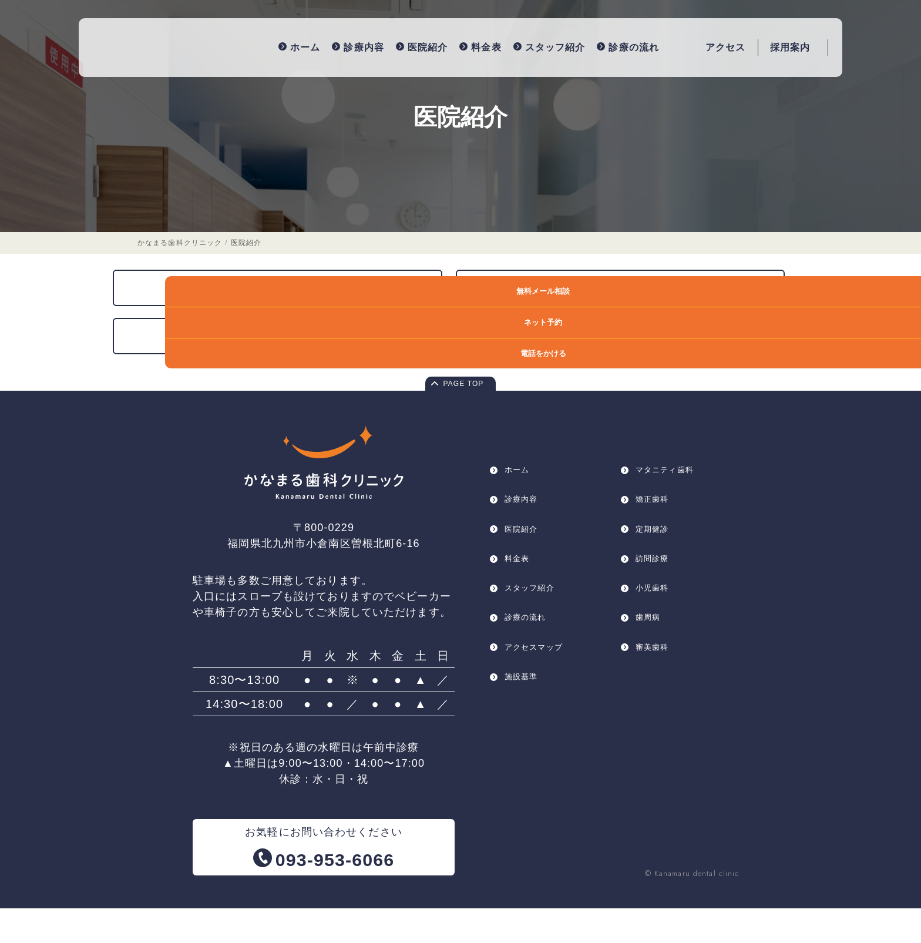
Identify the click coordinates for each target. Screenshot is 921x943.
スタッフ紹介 (528, 45)
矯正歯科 (655, 539)
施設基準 (524, 736)
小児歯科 (655, 638)
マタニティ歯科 (671, 506)
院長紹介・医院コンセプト (290, 366)
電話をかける (878, 353)
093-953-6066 (335, 892)
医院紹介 (400, 45)
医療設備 (290, 317)
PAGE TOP (463, 419)
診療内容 (337, 45)
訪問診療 (655, 605)
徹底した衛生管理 (609, 317)
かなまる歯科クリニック (179, 269)
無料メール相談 (878, 291)
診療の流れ (606, 45)
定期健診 (655, 572)
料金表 (459, 45)
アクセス (725, 45)
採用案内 (790, 45)
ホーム (278, 45)
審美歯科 (655, 704)
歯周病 (650, 671)
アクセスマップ (540, 704)
